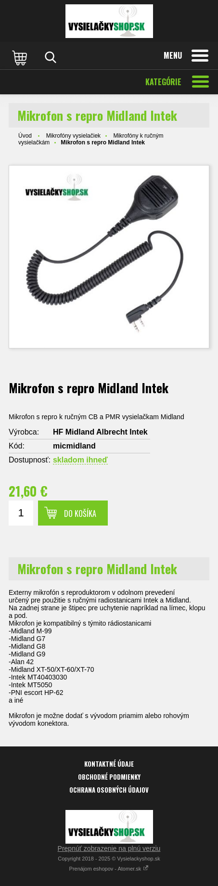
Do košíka (80, 513)
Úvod (25, 135)
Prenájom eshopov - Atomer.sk (109, 869)
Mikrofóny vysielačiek (73, 135)
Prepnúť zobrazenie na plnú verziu (109, 848)
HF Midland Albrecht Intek (100, 432)
